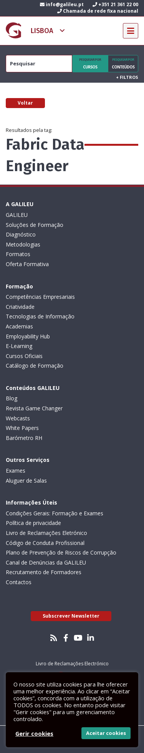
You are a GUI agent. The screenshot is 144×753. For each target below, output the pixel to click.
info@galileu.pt (62, 4)
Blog (11, 398)
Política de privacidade (33, 522)
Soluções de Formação (34, 224)
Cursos (90, 63)
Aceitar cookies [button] (106, 733)
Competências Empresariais (40, 296)
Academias (19, 326)
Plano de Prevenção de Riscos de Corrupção (61, 552)
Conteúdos (123, 63)
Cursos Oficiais (24, 356)
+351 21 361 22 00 (115, 4)
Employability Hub (28, 336)
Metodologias (23, 244)
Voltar (25, 103)
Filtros (127, 77)
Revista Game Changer (34, 408)
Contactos (18, 582)
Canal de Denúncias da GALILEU (46, 562)
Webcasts (18, 418)
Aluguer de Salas (26, 480)
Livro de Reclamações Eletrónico (46, 532)
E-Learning (19, 346)
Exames (15, 470)
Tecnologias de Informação (40, 316)
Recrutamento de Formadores (43, 572)
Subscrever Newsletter (71, 616)
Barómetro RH (24, 437)
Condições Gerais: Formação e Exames (54, 513)
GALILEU (17, 214)
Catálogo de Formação (34, 365)
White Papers (22, 427)
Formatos (18, 254)
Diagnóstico (21, 234)
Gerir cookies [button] (34, 733)
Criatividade (20, 306)
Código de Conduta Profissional (45, 542)
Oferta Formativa (27, 264)
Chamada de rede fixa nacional (97, 11)
